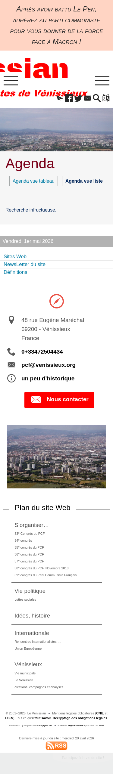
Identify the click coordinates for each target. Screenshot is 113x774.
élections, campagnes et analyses (38, 687)
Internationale (31, 633)
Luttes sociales (25, 599)
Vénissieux (28, 664)
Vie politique (30, 591)
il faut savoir (41, 718)
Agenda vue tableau (34, 181)
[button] (59, 99)
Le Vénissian (23, 680)
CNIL (100, 713)
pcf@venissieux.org (48, 365)
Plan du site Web (43, 507)
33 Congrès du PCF (29, 533)
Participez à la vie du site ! (83, 758)
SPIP (101, 725)
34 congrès (23, 540)
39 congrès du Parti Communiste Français (45, 575)
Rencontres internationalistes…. (37, 641)
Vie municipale (25, 673)
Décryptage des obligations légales (80, 718)
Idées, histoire (32, 615)
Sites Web (15, 256)
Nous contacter (59, 399)
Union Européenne (28, 648)
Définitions (15, 272)
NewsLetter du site (25, 264)
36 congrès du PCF (29, 554)
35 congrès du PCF (29, 547)
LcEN (9, 718)
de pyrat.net (45, 725)
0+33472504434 (42, 351)
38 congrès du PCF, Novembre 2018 (41, 568)
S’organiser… (31, 525)
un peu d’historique (47, 378)
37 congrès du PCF (29, 561)
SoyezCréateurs (76, 725)
